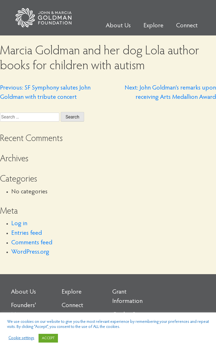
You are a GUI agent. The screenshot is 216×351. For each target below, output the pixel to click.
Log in (19, 224)
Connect (187, 26)
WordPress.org (30, 252)
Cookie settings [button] (21, 338)
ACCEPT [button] (48, 338)
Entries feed (26, 233)
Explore (153, 26)
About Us (118, 26)
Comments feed (31, 243)
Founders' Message (23, 310)
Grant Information (127, 297)
